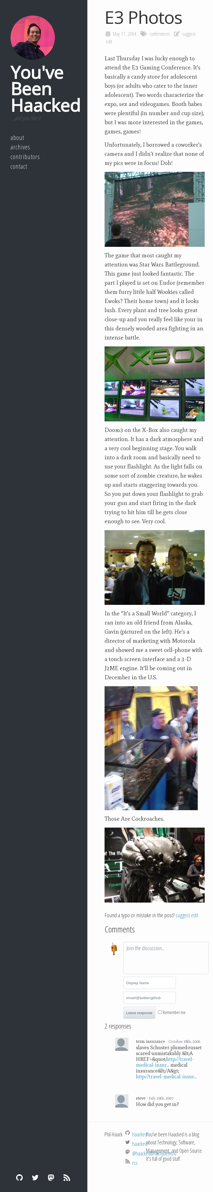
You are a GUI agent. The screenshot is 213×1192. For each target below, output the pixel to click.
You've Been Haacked (45, 88)
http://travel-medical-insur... (165, 1062)
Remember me (174, 1012)
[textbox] (166, 958)
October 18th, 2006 (184, 1041)
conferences (159, 33)
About (17, 137)
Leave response (139, 1013)
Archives (20, 146)
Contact (19, 166)
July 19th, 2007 (161, 1098)
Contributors (25, 156)
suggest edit (187, 915)
